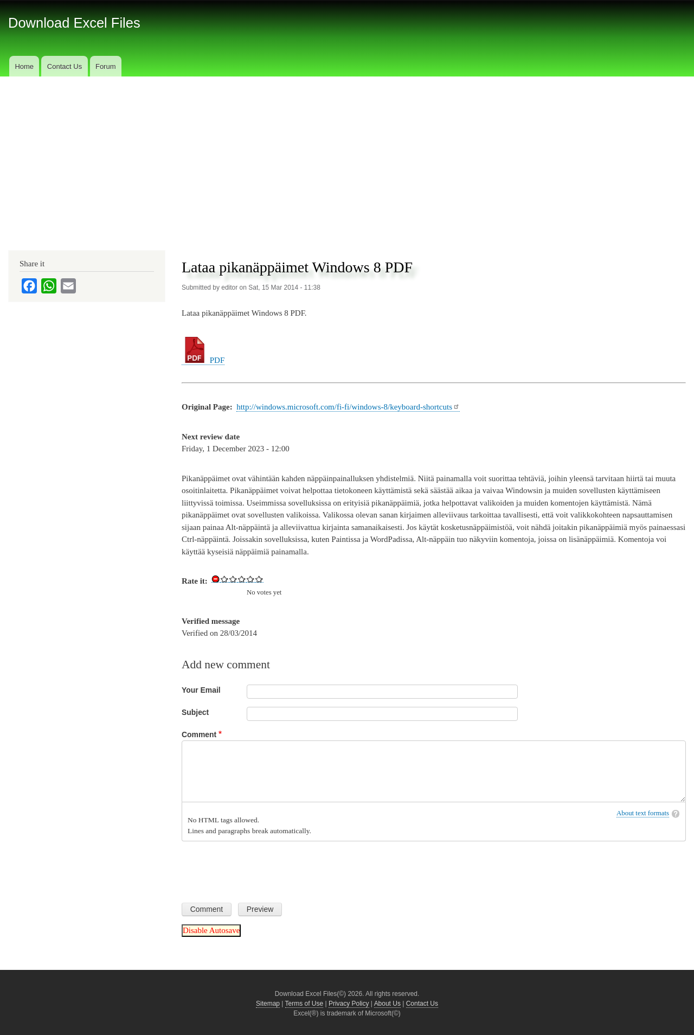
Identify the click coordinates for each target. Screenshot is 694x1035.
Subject (195, 712)
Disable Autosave (211, 930)
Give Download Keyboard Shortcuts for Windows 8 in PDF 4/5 (250, 579)
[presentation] (264, 868)
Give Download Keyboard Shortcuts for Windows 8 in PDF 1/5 (224, 579)
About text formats (642, 813)
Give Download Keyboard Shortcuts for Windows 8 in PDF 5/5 (259, 579)
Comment (199, 734)
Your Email (201, 690)
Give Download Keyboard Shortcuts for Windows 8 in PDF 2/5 (233, 579)
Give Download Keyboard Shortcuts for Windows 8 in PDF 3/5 (241, 579)
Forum (105, 66)
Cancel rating (215, 579)
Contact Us (64, 66)
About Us (387, 1003)
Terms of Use (304, 1003)
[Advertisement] (347, 158)
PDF (203, 360)
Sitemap (268, 1003)
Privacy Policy (349, 1003)
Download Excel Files (74, 22)
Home (24, 66)
